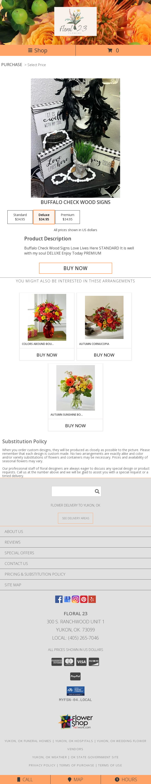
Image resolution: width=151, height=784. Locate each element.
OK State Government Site (95, 757)
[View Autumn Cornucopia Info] (104, 317)
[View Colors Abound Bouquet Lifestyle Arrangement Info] (47, 317)
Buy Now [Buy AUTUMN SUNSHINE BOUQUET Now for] (75, 426)
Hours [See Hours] (126, 779)
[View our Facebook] (59, 601)
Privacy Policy (42, 765)
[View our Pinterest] (84, 601)
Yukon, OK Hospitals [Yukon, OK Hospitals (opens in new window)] (74, 741)
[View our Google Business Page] (67, 601)
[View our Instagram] (75, 601)
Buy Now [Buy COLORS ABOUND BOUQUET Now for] (46, 355)
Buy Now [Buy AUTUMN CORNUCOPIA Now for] (104, 355)
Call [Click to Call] (25, 779)
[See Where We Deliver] (75, 518)
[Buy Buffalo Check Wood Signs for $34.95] (75, 268)
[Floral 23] (75, 33)
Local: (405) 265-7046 (75, 638)
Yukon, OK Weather (49, 757)
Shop (37, 50)
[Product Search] (76, 491)
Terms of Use (110, 765)
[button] (76, 691)
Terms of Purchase (76, 765)
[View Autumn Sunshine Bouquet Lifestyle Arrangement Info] (75, 388)
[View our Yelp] (92, 601)
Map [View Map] (75, 779)
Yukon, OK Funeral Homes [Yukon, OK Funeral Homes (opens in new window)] (28, 741)
